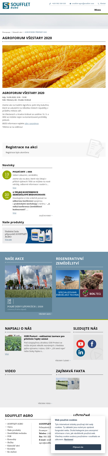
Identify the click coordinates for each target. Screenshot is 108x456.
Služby (10, 442)
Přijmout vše (78, 447)
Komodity (11, 439)
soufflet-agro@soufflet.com (83, 3)
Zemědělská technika (17, 433)
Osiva (9, 427)
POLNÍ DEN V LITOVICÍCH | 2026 (25, 306)
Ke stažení (12, 452)
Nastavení (68, 439)
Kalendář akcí (17, 32)
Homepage (6, 32)
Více (14, 187)
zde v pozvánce (32, 123)
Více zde (8, 240)
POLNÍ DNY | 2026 (22, 172)
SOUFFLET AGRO (15, 424)
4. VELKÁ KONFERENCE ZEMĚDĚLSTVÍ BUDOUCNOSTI (29, 193)
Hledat (103, 3)
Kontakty (11, 448)
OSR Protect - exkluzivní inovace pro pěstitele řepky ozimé (44, 337)
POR (9, 436)
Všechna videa (44, 403)
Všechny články (62, 360)
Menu (97, 10)
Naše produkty (14, 430)
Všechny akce (45, 314)
